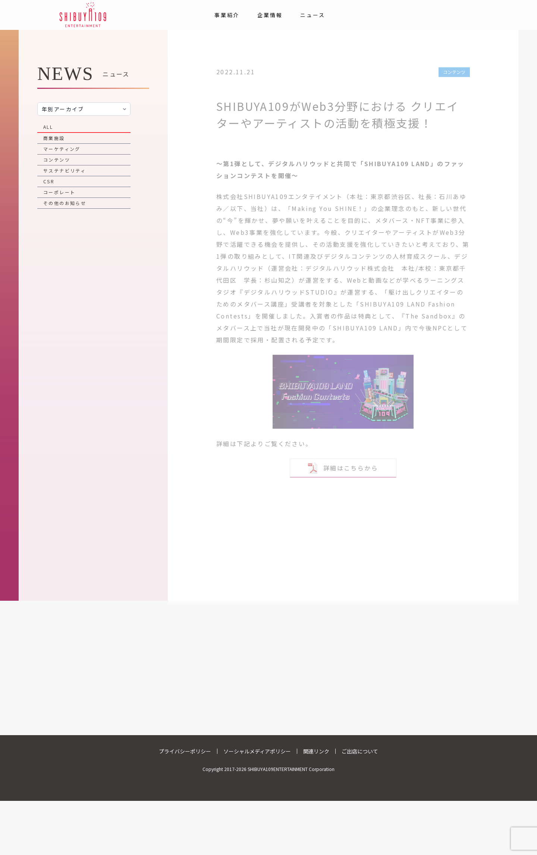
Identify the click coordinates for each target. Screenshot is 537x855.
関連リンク (316, 751)
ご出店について (360, 751)
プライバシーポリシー (185, 751)
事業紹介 (226, 15)
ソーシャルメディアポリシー (257, 751)
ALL (48, 127)
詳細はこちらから (343, 464)
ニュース (312, 15)
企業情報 (269, 15)
